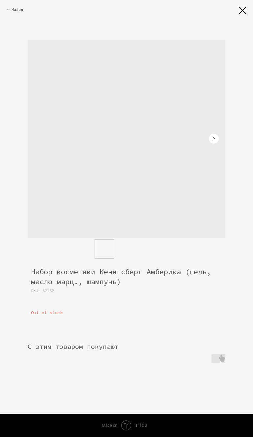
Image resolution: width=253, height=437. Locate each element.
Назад (17, 9)
